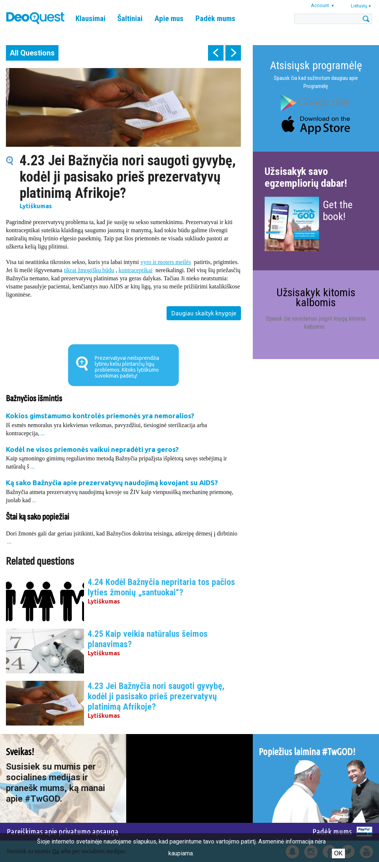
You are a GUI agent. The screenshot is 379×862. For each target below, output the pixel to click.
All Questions (32, 52)
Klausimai (90, 18)
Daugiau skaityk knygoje (203, 313)
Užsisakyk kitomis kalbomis (315, 297)
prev (216, 53)
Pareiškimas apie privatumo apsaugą (62, 831)
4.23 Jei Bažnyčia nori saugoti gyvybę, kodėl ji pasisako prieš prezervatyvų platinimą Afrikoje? (156, 696)
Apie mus (169, 18)
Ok (338, 853)
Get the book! (338, 211)
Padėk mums (215, 18)
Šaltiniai (129, 18)
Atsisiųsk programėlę (316, 65)
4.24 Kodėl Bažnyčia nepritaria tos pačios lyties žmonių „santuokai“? (161, 587)
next (233, 53)
